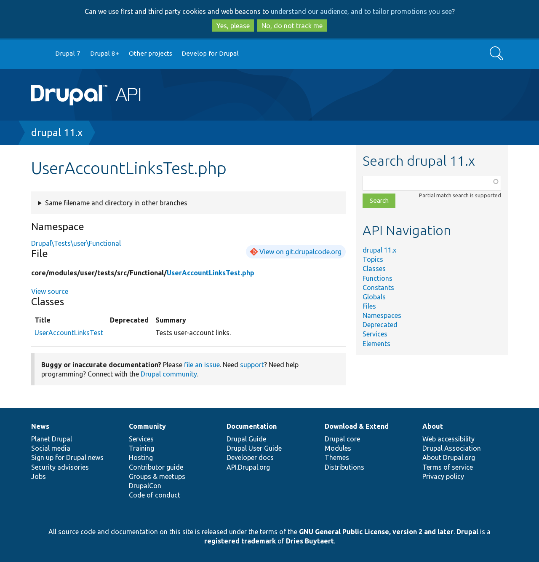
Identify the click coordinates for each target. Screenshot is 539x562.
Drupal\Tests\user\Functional (76, 243)
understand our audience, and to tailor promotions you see (361, 11)
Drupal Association (451, 448)
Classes (374, 268)
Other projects (150, 53)
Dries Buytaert (310, 541)
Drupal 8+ (104, 53)
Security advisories (60, 467)
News (40, 426)
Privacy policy (443, 476)
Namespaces (382, 315)
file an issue (202, 364)
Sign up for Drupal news (67, 457)
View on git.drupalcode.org (300, 251)
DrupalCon (145, 485)
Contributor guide (156, 467)
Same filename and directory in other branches (116, 203)
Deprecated (380, 324)
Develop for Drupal (210, 53)
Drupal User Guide (254, 448)
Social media (50, 448)
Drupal (467, 531)
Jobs (38, 476)
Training (141, 448)
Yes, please (233, 26)
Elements (376, 343)
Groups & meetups (157, 476)
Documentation (252, 426)
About (432, 426)
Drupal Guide (246, 439)
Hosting (141, 457)
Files (369, 306)
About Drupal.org (448, 457)
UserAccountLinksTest (69, 332)
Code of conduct (154, 495)
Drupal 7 (67, 53)
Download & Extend (357, 426)
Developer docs (250, 457)
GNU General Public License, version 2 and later (376, 531)
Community (147, 426)
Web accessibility (448, 439)
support (252, 364)
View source (49, 291)
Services (375, 334)
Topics (373, 259)
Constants (378, 287)
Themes (337, 457)
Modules (338, 448)
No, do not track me (292, 26)
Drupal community (169, 374)
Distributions (344, 467)
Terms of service (447, 467)
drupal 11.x (57, 132)
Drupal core (342, 439)
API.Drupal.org (248, 467)
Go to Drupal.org (39, 54)
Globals (374, 297)
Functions (377, 278)
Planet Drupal (51, 439)
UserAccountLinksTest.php (210, 273)
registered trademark (240, 541)
